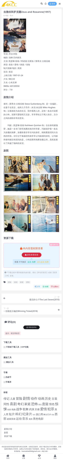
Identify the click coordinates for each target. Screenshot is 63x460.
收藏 (45, 287)
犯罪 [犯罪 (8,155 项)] (50, 409)
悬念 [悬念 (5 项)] (40, 404)
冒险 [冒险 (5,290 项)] (19, 398)
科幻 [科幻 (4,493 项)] (18, 414)
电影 (7, 15)
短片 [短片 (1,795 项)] (12, 414)
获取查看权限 (31, 255)
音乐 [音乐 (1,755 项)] (25, 419)
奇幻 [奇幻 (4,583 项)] (20, 404)
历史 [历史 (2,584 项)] (48, 398)
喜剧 (15, 282)
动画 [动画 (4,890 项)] (41, 398)
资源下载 (8, 436)
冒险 (9, 282)
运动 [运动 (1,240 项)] (19, 419)
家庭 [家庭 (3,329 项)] (27, 404)
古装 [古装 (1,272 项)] (54, 399)
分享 (37, 287)
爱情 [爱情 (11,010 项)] (43, 409)
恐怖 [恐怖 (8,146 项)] (34, 404)
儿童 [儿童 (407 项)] (12, 398)
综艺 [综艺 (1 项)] (34, 415)
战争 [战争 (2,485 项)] (19, 409)
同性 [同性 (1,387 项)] (6, 404)
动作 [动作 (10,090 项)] (34, 398)
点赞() (54, 287)
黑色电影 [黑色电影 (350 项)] (38, 418)
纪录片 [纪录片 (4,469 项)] (27, 414)
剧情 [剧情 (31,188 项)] (26, 398)
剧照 (6, 432)
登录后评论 (31, 327)
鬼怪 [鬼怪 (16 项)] (31, 419)
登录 (52, 4)
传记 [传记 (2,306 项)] (7, 398)
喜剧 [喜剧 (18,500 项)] (13, 403)
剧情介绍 (8, 429)
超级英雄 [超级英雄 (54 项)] (11, 418)
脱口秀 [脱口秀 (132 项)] (39, 414)
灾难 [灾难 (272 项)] (37, 409)
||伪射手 (7, 377)
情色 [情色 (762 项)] (52, 404)
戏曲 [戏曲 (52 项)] (13, 409)
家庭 (21, 282)
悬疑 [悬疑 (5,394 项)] (45, 404)
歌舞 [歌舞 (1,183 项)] (25, 409)
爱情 (27, 282)
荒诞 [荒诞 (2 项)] (52, 415)
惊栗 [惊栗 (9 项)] (9, 409)
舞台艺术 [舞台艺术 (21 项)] (47, 414)
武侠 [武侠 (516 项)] (31, 409)
